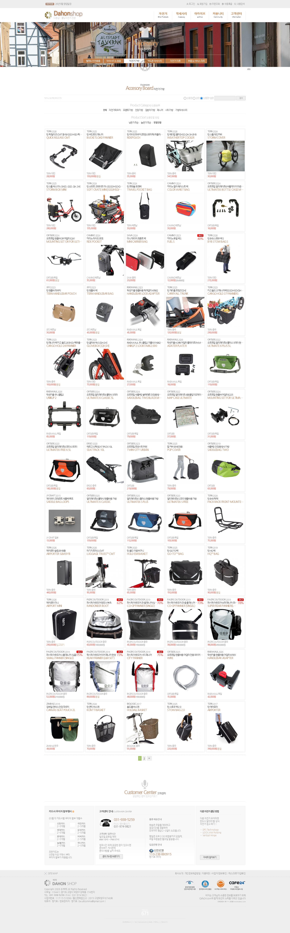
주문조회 (214, 4)
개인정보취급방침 (192, 873)
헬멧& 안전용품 (93, 60)
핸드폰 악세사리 (154, 60)
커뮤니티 (218, 15)
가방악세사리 (181, 110)
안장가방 (139, 110)
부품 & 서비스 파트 (196, 60)
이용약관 (206, 873)
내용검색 (239, 4)
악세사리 (181, 15)
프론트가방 (128, 110)
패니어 (160, 110)
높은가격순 (146, 122)
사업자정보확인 (219, 873)
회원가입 (202, 4)
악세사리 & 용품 (113, 60)
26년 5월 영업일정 (63, 3)
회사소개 (179, 873)
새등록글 (227, 4)
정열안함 (157, 123)
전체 (105, 110)
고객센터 (236, 15)
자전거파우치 (115, 110)
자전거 (163, 15)
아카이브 (199, 15)
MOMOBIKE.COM (240, 902)
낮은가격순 (134, 122)
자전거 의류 (175, 60)
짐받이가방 (150, 110)
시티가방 (169, 110)
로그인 (190, 4)
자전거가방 (134, 60)
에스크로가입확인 (237, 873)
